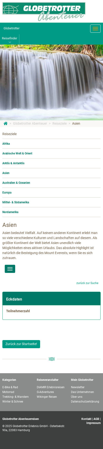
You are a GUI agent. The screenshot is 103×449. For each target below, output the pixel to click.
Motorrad (8, 392)
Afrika (6, 143)
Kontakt (86, 419)
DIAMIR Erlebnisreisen (51, 387)
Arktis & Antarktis (13, 163)
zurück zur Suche (87, 283)
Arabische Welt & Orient (17, 153)
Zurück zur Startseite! (21, 344)
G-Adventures (45, 392)
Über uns (76, 396)
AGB (96, 419)
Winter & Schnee (12, 401)
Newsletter (77, 387)
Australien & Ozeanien (16, 182)
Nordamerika (10, 212)
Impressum (93, 423)
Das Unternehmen (82, 392)
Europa (6, 192)
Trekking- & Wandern (15, 396)
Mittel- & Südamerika (15, 202)
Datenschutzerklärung (85, 401)
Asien (76, 123)
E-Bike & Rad (10, 387)
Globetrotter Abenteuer (30, 123)
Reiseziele (59, 123)
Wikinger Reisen (47, 396)
